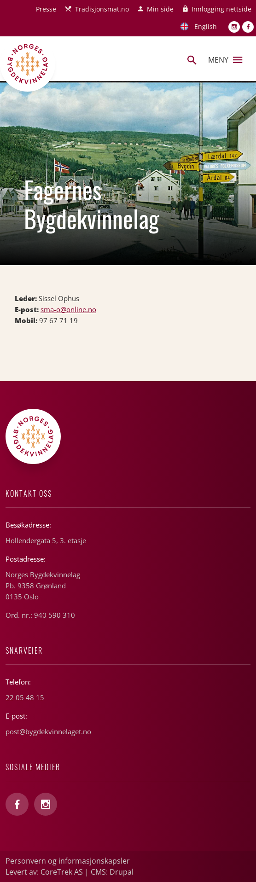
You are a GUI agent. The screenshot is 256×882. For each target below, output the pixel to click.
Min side (160, 9)
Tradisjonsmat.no (102, 9)
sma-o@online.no (68, 309)
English (205, 26)
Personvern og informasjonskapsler (68, 861)
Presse (46, 9)
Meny (225, 59)
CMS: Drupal (112, 872)
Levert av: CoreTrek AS (44, 872)
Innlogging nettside (221, 9)
